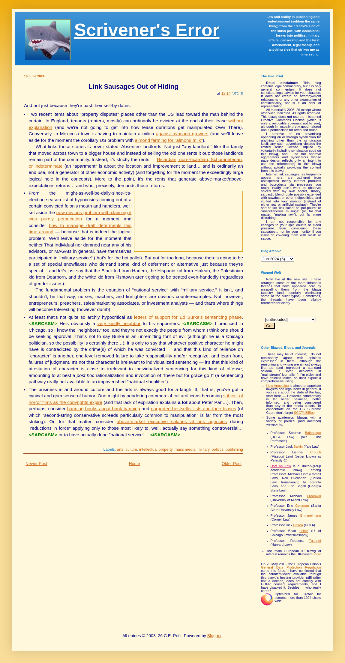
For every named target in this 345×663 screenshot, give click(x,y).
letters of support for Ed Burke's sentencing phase (188, 317)
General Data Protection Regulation (291, 567)
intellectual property (155, 449)
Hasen (298, 525)
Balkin (298, 446)
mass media (185, 449)
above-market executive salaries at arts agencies (172, 421)
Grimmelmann (310, 515)
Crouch (315, 452)
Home (134, 463)
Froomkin (314, 496)
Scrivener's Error (147, 30)
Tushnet (315, 540)
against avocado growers (182, 133)
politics (218, 449)
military (204, 449)
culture (131, 449)
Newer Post (36, 463)
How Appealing (277, 385)
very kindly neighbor (119, 323)
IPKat (317, 554)
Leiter (303, 531)
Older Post (232, 463)
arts (120, 449)
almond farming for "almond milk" (169, 140)
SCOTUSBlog (304, 412)
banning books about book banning (103, 408)
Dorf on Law (281, 466)
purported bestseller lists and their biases (193, 408)
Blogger (214, 635)
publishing (234, 449)
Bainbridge (313, 433)
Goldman (302, 505)
